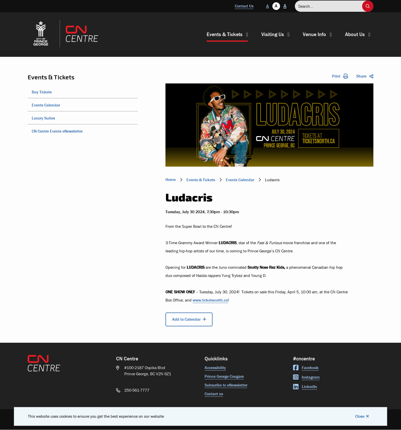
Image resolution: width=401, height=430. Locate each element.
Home (170, 179)
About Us (355, 34)
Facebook (306, 367)
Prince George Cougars (224, 376)
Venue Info (314, 34)
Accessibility (215, 367)
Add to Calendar (186, 319)
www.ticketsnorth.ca (210, 300)
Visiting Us (272, 34)
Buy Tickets (42, 92)
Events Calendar (46, 105)
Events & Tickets (224, 34)
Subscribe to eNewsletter (226, 385)
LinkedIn (305, 386)
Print (340, 76)
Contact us (214, 393)
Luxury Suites (43, 118)
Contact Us (244, 6)
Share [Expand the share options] (364, 76)
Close (359, 416)
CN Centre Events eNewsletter (57, 131)
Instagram (306, 377)
